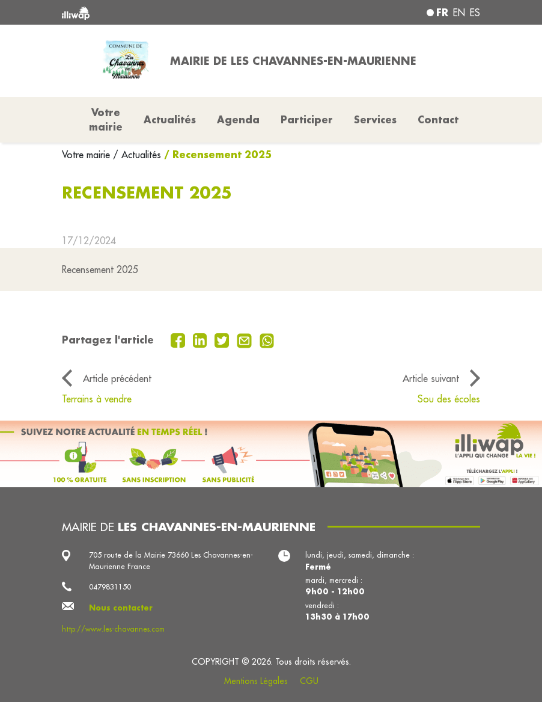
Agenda (238, 119)
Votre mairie (87, 155)
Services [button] (375, 119)
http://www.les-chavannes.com (113, 628)
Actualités (170, 119)
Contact (438, 119)
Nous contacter (121, 607)
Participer (307, 119)
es (475, 13)
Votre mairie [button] (106, 119)
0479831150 (110, 586)
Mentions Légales (256, 681)
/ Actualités (137, 155)
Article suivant (431, 378)
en (459, 13)
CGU (309, 681)
